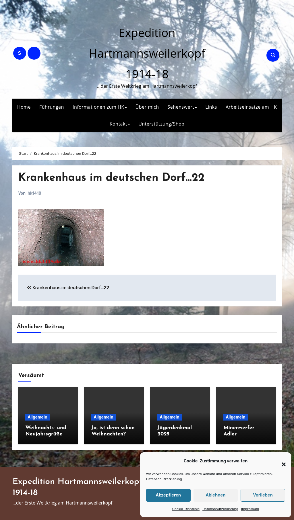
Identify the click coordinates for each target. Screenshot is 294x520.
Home (24, 107)
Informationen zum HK (98, 107)
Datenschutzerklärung (164, 479)
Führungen (51, 107)
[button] (280, 461)
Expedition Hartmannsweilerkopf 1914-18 (147, 53)
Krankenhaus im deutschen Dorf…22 (111, 178)
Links (211, 107)
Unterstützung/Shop (161, 124)
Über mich (147, 107)
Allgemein (37, 417)
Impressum (250, 509)
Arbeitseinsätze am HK (251, 107)
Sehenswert (180, 107)
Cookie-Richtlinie (186, 509)
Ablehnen (215, 495)
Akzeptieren (168, 495)
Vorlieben (263, 495)
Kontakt (118, 124)
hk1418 (34, 193)
